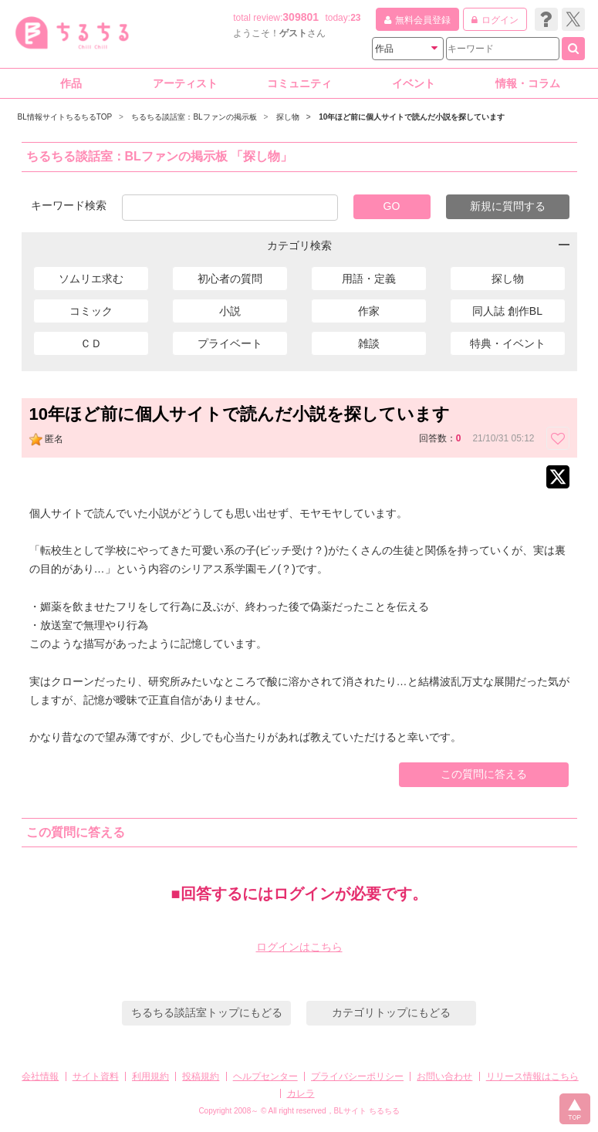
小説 (230, 311)
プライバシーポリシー (357, 1076)
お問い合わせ (444, 1076)
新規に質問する (508, 206)
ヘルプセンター (265, 1076)
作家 (369, 311)
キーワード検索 (68, 205)
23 (355, 17)
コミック (91, 311)
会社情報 (40, 1076)
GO (391, 206)
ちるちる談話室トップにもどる (206, 1012)
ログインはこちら (299, 947)
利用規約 (150, 1076)
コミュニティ (299, 83)
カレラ (301, 1093)
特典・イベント (508, 343)
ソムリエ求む (91, 278)
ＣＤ (91, 343)
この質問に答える (484, 774)
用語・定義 (369, 278)
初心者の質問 (230, 278)
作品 (71, 83)
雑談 (369, 343)
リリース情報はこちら (532, 1076)
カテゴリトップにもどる (391, 1012)
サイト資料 (96, 1076)
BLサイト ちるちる (367, 1111)
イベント (413, 83)
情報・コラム (527, 83)
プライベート (230, 343)
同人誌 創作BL (507, 311)
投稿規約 (200, 1076)
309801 (300, 17)
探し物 (508, 278)
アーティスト (185, 83)
